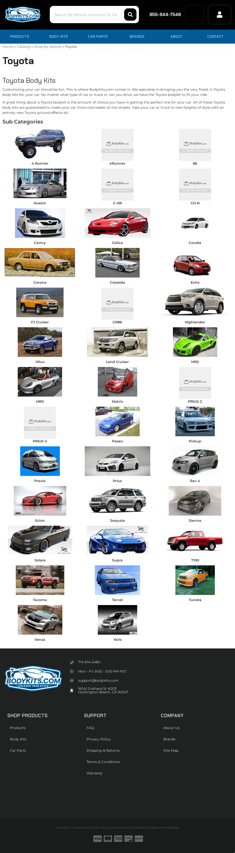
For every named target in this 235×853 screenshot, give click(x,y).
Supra (117, 560)
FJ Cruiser (40, 322)
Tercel (117, 600)
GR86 (117, 322)
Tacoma (40, 600)
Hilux (40, 362)
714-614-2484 (89, 662)
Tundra (195, 600)
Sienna (195, 520)
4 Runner (40, 163)
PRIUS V (40, 441)
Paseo (117, 441)
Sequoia (117, 520)
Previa (40, 481)
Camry (40, 243)
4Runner (117, 163)
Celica (117, 243)
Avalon (40, 203)
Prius (117, 481)
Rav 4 (195, 481)
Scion (40, 520)
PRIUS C (195, 401)
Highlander (195, 322)
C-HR (117, 203)
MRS (40, 401)
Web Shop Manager (165, 827)
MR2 (195, 362)
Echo (195, 282)
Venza (39, 639)
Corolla (195, 243)
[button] (93, 14)
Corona (40, 282)
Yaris (117, 639)
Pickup (195, 441)
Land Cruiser (117, 362)
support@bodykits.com (98, 680)
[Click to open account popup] (219, 14)
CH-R (195, 203)
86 (195, 163)
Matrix (117, 401)
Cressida (117, 282)
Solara (40, 560)
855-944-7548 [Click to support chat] (161, 14)
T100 (195, 560)
